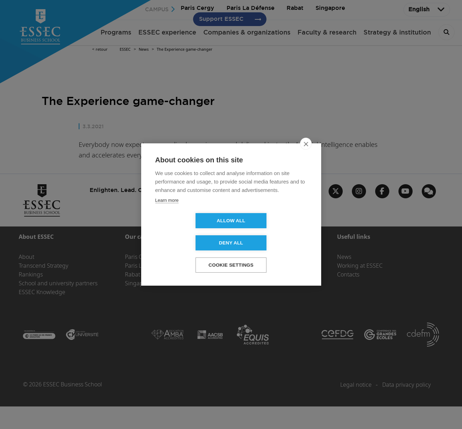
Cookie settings (231, 254)
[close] (306, 155)
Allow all (190, 232)
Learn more (167, 211)
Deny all (271, 232)
